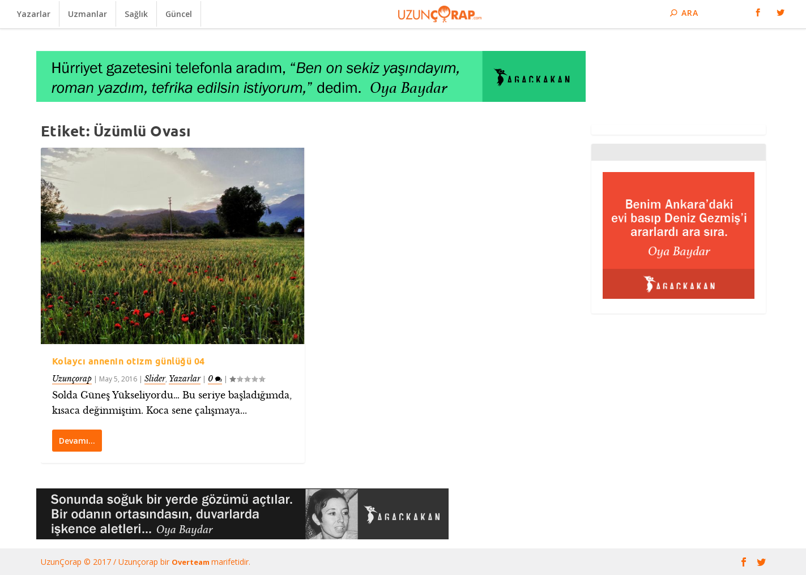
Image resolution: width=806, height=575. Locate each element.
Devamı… (77, 440)
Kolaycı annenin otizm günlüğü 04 (128, 361)
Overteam (191, 562)
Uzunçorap (72, 378)
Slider (154, 378)
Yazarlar (33, 13)
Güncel (178, 13)
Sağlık (136, 13)
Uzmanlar (87, 13)
